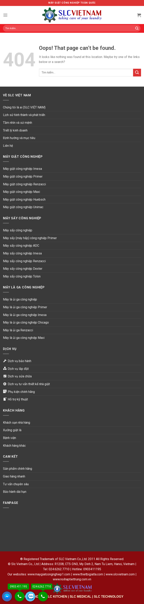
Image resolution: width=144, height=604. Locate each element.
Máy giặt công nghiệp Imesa (22, 169)
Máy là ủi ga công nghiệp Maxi (24, 338)
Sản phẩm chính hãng (17, 469)
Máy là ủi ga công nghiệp (20, 299)
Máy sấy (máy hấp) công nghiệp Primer (30, 238)
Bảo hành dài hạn (14, 492)
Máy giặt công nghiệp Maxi (21, 192)
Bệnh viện (9, 438)
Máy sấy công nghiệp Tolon (22, 276)
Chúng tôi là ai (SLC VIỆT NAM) (24, 107)
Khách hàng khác (14, 445)
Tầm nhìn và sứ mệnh (17, 123)
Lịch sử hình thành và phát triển (24, 115)
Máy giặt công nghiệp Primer (23, 176)
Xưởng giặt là (12, 430)
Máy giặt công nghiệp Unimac (23, 207)
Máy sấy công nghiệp (17, 230)
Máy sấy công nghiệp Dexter (22, 269)
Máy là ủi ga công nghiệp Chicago (26, 322)
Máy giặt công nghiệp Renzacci (24, 184)
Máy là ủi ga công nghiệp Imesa (24, 315)
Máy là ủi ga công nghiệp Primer (25, 307)
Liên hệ (8, 146)
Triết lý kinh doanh (15, 130)
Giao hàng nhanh (14, 476)
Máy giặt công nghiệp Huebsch (24, 199)
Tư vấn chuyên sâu (16, 484)
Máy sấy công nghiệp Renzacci (24, 261)
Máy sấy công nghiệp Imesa (22, 253)
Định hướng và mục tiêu (19, 138)
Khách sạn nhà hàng (16, 422)
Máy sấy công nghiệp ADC (21, 245)
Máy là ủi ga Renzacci (18, 330)
